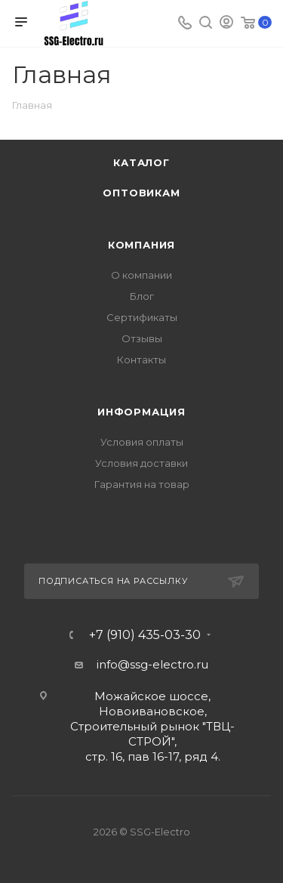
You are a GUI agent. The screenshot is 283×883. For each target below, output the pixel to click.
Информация (141, 412)
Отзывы (142, 338)
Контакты (141, 360)
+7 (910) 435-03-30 (145, 635)
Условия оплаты (141, 442)
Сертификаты (141, 317)
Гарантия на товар (141, 484)
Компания (141, 245)
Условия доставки (141, 463)
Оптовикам (141, 193)
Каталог (141, 162)
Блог (142, 296)
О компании (141, 275)
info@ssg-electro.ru (152, 664)
